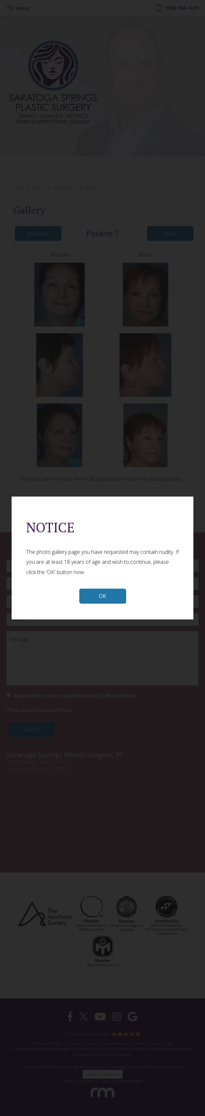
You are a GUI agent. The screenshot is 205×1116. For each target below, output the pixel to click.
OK (102, 596)
